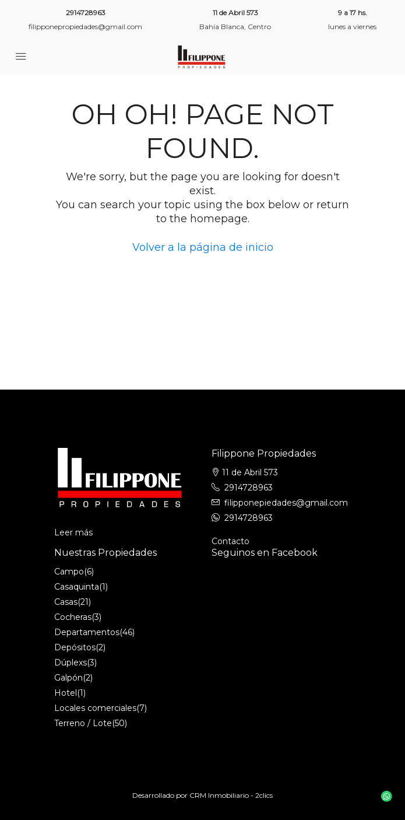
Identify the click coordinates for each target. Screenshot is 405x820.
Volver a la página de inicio (202, 247)
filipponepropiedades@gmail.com (85, 26)
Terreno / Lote (83, 723)
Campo (69, 571)
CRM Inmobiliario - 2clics (231, 795)
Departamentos (86, 632)
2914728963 (85, 12)
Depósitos (75, 647)
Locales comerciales (95, 708)
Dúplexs (70, 662)
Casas (66, 602)
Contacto (230, 541)
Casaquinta (76, 586)
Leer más (73, 532)
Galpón (68, 677)
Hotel (65, 693)
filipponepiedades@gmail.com (286, 502)
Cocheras (72, 617)
